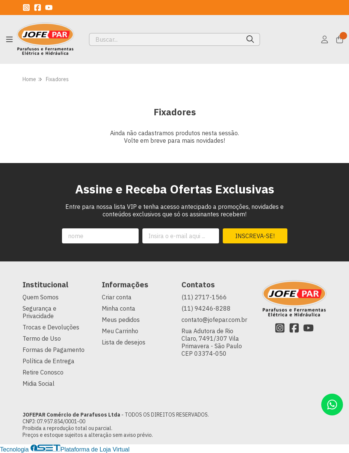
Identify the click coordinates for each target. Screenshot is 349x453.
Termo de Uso (42, 338)
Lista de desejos (123, 342)
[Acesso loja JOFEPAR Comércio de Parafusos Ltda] (324, 39)
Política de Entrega (48, 361)
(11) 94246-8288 (206, 308)
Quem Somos (41, 297)
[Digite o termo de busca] (165, 39)
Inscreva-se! (255, 236)
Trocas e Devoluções (51, 327)
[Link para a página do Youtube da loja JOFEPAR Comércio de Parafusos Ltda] (49, 7)
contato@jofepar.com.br (214, 319)
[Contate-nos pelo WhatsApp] (332, 404)
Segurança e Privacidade (39, 312)
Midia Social (38, 383)
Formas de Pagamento (54, 349)
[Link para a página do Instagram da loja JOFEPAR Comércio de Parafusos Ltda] (26, 7)
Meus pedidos (121, 319)
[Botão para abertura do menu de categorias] (9, 39)
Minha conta (118, 308)
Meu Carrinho (120, 331)
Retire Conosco (43, 372)
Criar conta (116, 297)
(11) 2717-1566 (204, 297)
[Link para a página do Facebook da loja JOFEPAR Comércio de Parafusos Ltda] (37, 7)
